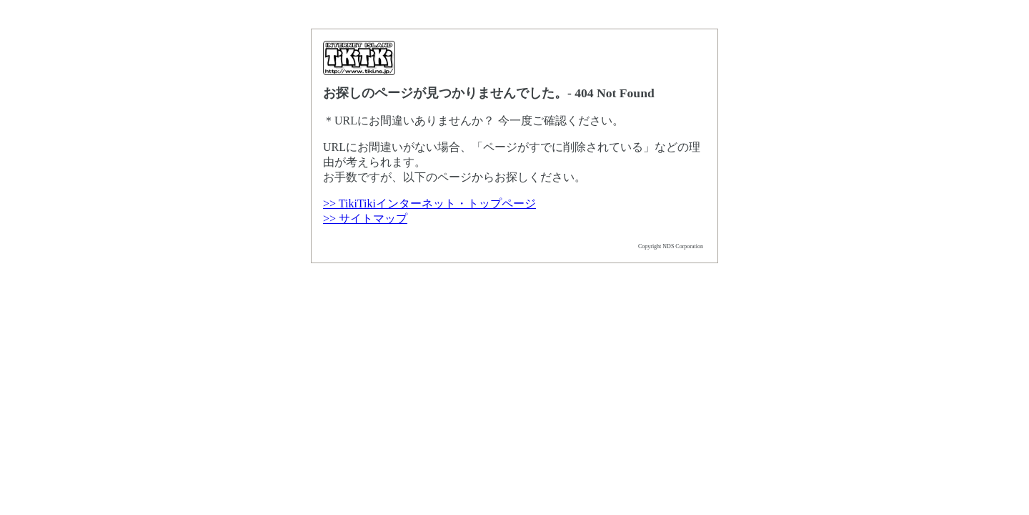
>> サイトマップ (365, 218)
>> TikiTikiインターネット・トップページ (429, 203)
